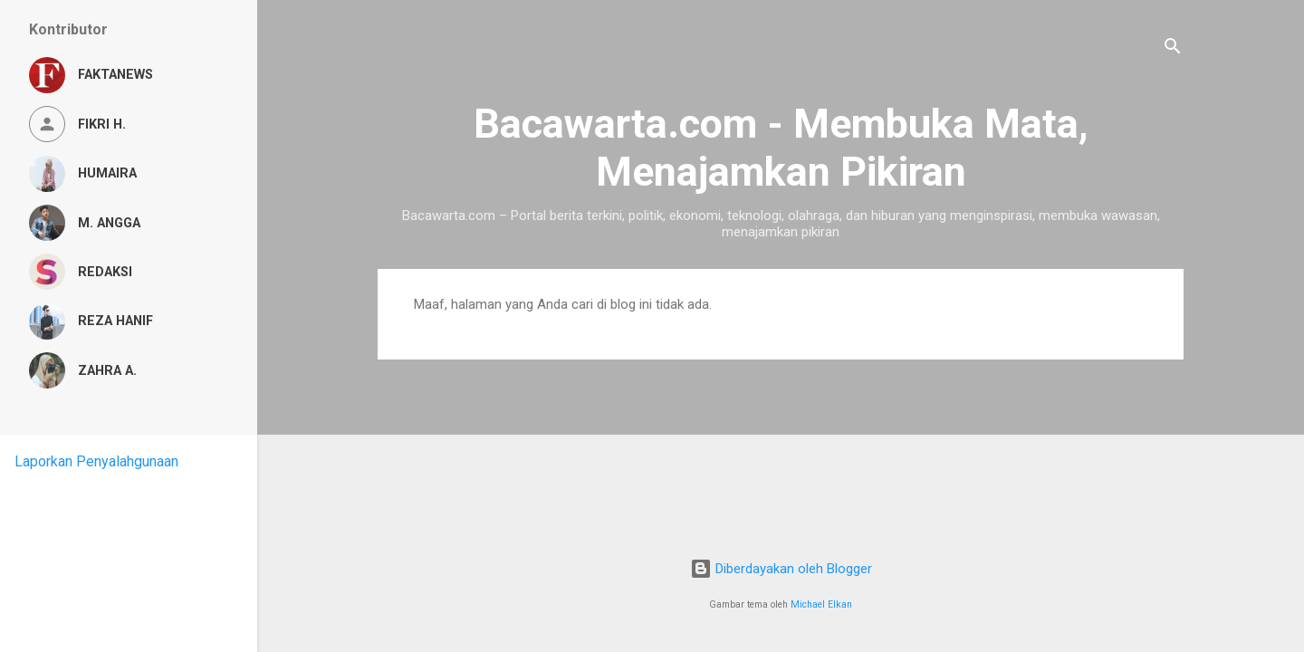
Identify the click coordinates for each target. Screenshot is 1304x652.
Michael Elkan (821, 604)
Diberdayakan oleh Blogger (781, 569)
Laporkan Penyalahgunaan (96, 461)
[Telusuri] (1173, 49)
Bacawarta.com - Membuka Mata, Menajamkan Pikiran (781, 148)
